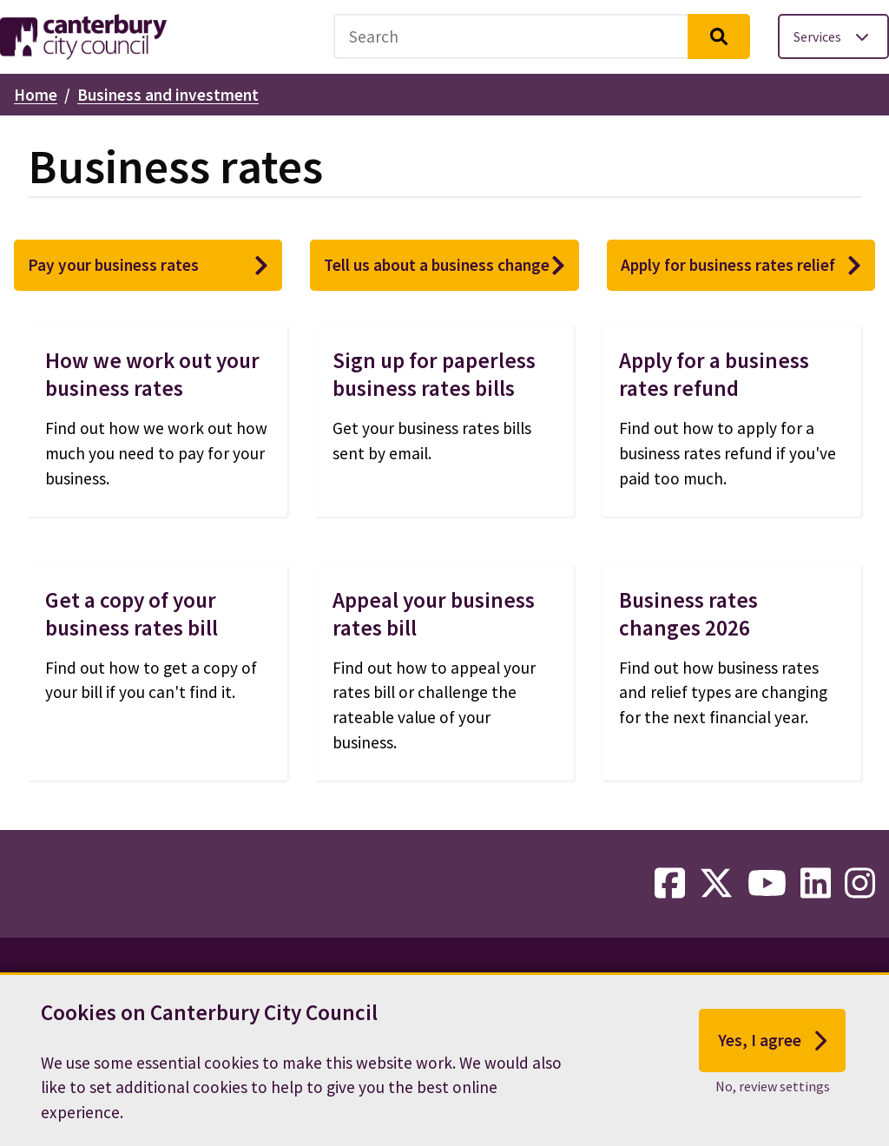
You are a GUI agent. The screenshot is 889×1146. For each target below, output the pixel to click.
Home (35, 94)
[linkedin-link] (815, 884)
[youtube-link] (767, 884)
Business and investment (168, 94)
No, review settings (772, 1090)
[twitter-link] (716, 884)
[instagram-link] (860, 884)
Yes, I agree (772, 1045)
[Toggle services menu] (833, 36)
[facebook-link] (670, 884)
